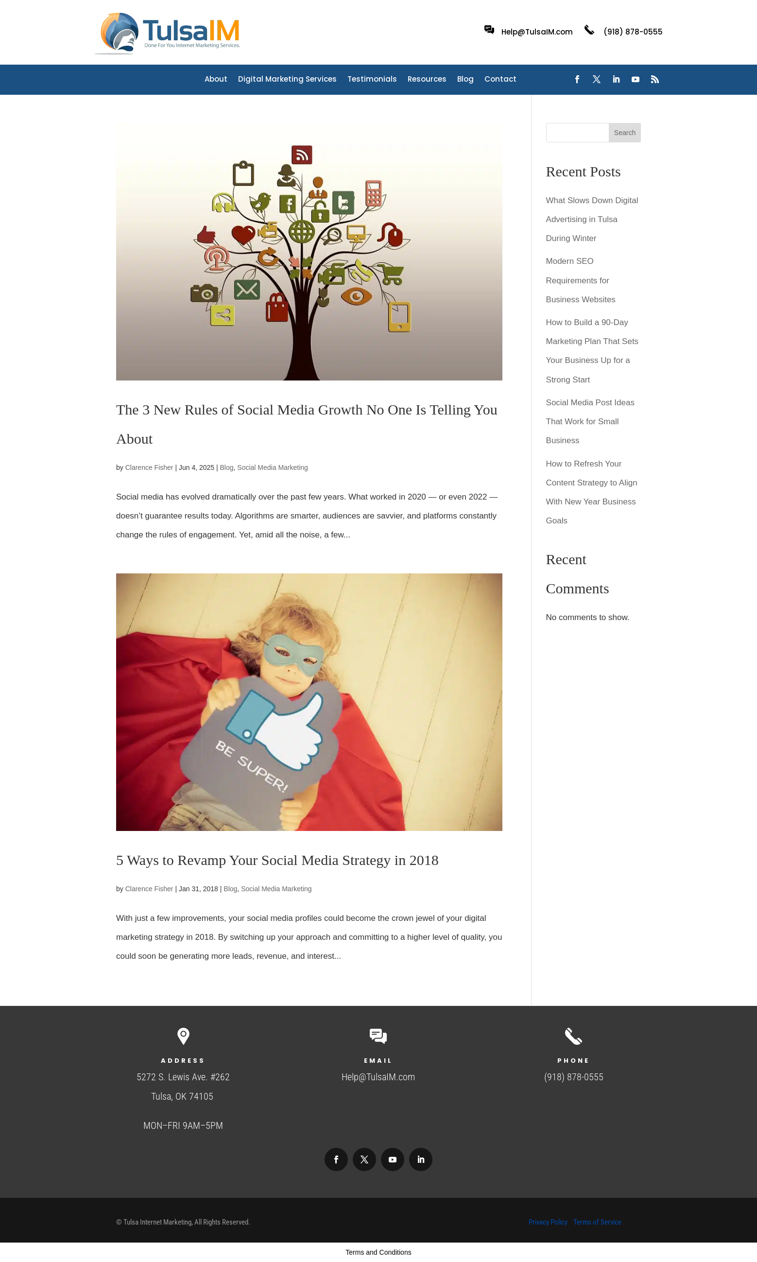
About (216, 80)
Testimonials (372, 80)
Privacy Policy (548, 1222)
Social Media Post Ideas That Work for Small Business (590, 421)
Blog (465, 80)
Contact (500, 80)
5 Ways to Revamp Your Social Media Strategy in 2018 (277, 860)
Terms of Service (597, 1222)
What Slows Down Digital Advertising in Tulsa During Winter (592, 219)
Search (625, 133)
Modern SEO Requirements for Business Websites (581, 280)
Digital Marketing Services (287, 80)
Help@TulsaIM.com (537, 32)
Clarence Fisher (149, 467)
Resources (427, 80)
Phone (573, 1060)
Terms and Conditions (378, 1252)
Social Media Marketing (272, 467)
